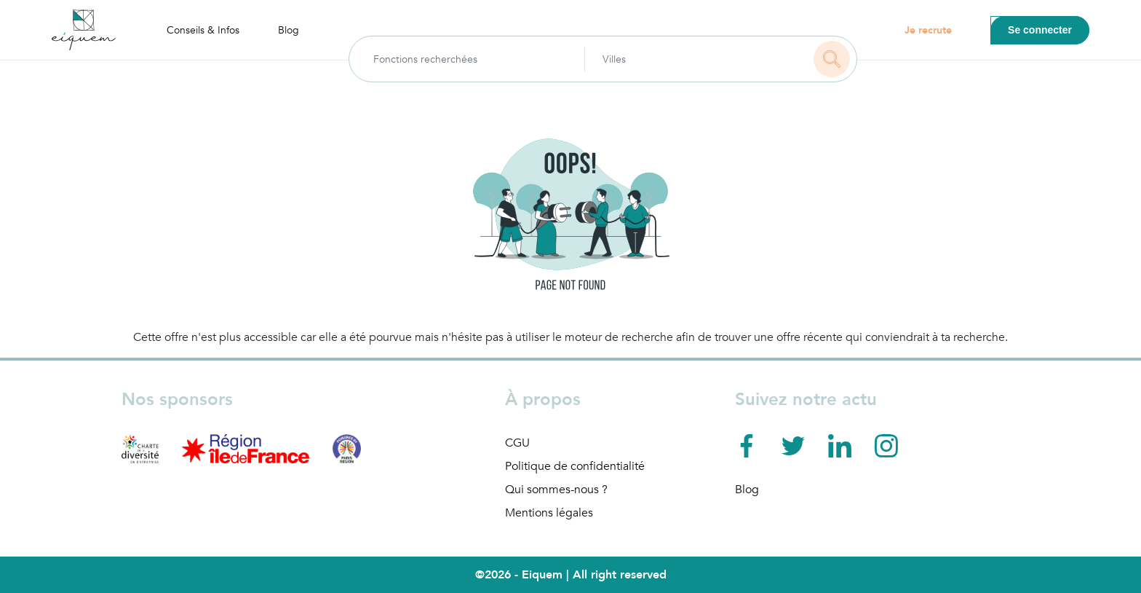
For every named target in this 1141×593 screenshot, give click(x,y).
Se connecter (1040, 30)
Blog (288, 30)
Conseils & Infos (203, 30)
